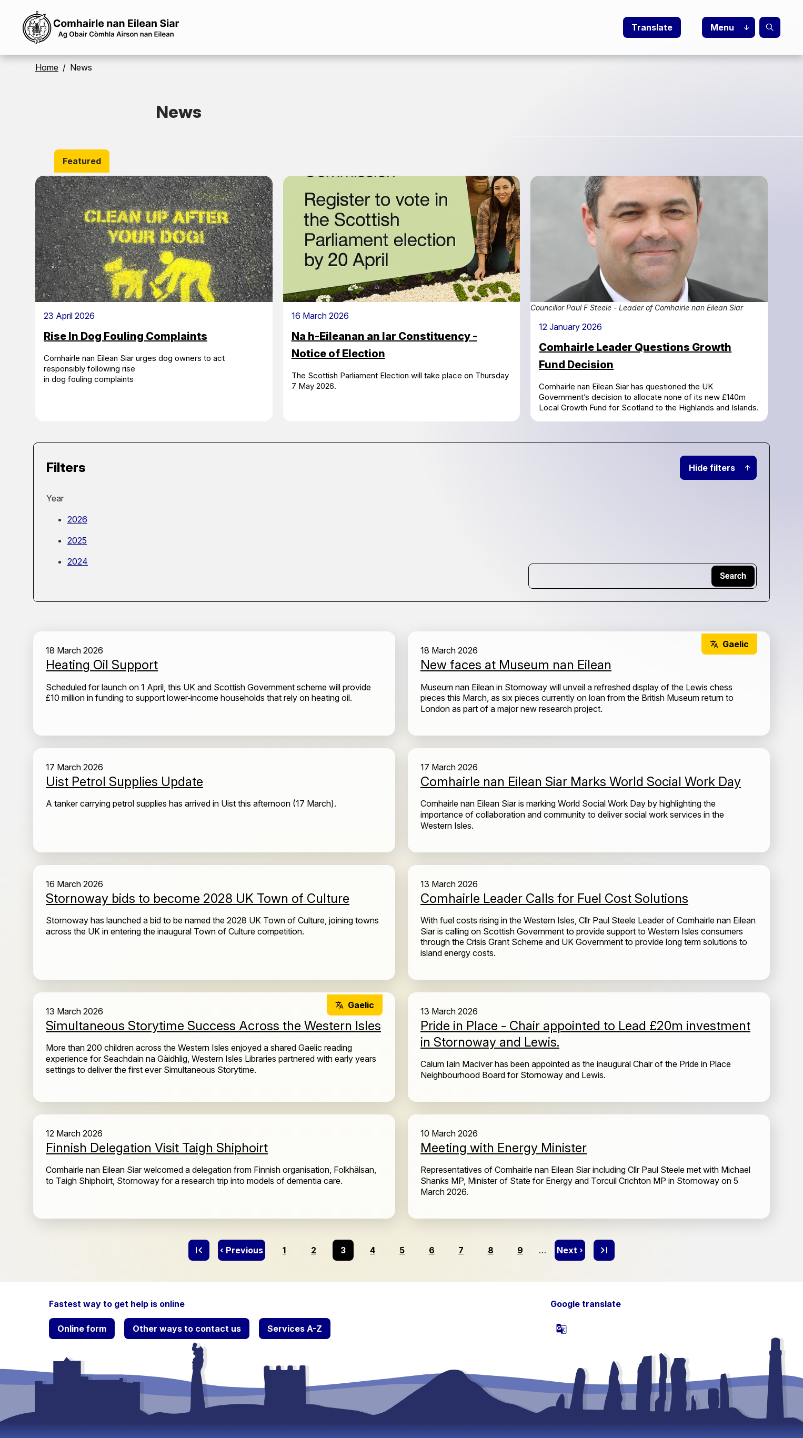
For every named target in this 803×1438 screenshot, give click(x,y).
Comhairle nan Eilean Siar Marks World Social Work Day (580, 781)
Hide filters (712, 467)
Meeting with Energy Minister (503, 1147)
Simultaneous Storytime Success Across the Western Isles (213, 1025)
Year (55, 498)
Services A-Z (294, 1328)
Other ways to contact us (187, 1328)
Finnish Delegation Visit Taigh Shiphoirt (157, 1147)
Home (46, 67)
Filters (66, 467)
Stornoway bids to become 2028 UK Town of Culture (197, 898)
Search (769, 27)
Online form (81, 1328)
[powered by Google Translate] (561, 1328)
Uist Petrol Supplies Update (124, 781)
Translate (651, 27)
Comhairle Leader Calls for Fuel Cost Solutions (554, 898)
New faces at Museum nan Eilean (515, 664)
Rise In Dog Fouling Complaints (125, 336)
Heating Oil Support (102, 664)
